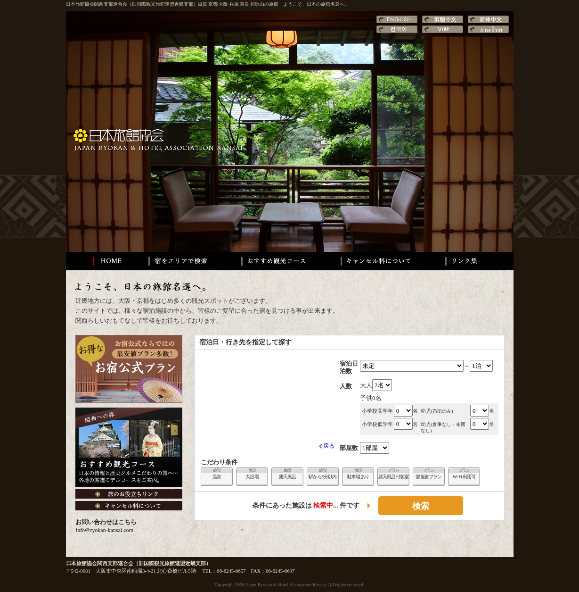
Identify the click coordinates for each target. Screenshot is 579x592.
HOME (100, 261)
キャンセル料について (376, 261)
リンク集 (471, 261)
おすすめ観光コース (274, 261)
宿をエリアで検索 (179, 261)
